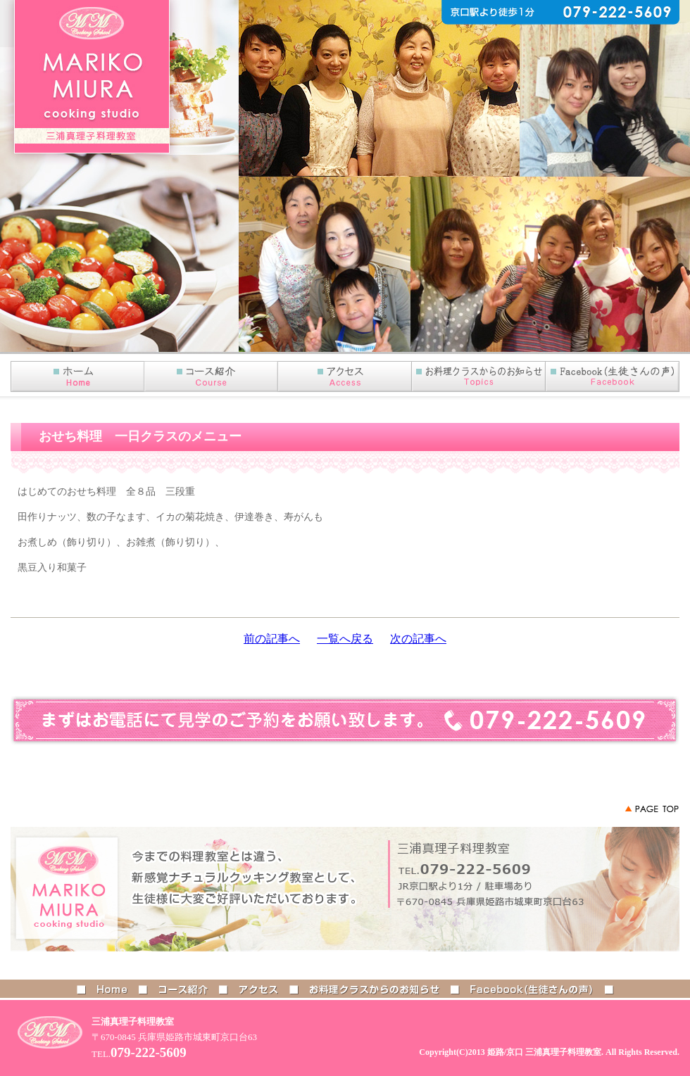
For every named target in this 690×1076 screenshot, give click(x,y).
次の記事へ (418, 639)
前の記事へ (272, 639)
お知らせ (479, 376)
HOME (77, 376)
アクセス (345, 376)
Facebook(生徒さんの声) (612, 376)
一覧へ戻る (345, 639)
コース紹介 (211, 376)
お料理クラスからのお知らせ (374, 989)
